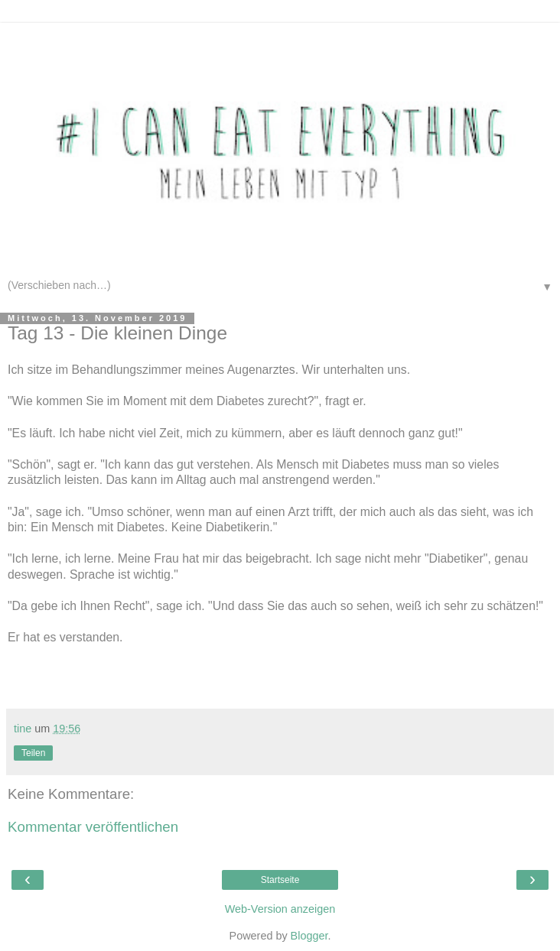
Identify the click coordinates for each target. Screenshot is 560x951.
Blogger (309, 936)
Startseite (280, 880)
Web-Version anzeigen (280, 909)
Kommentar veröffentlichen (93, 827)
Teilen (33, 753)
